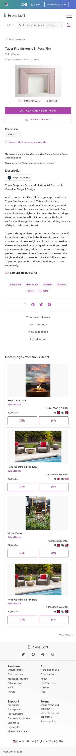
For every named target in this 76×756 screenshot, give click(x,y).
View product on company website (25, 142)
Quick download (38, 119)
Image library (15, 669)
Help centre (14, 727)
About (44, 678)
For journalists (15, 713)
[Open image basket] (68, 25)
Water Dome (15, 533)
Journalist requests (18, 678)
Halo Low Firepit (17, 400)
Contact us (13, 722)
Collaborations (15, 683)
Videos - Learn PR (17, 731)
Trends (11, 691)
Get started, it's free (56, 4)
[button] (6, 4)
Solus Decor (14, 404)
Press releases (15, 674)
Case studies (47, 674)
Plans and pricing (50, 669)
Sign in (36, 4)
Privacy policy (48, 721)
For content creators (19, 718)
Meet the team (48, 683)
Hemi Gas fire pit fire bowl (22, 466)
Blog (43, 691)
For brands (13, 705)
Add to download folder (38, 110)
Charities (45, 687)
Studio (11, 687)
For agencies (15, 709)
